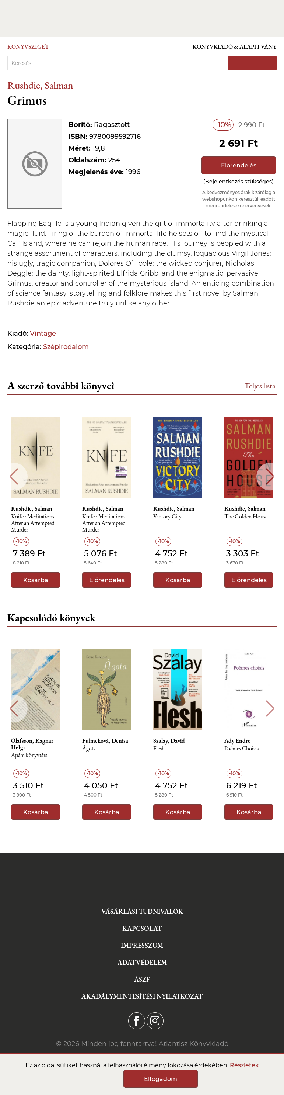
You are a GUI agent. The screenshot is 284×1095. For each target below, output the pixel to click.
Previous (14, 476)
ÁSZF (142, 979)
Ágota (89, 748)
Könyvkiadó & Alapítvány (235, 47)
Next (270, 476)
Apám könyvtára (29, 755)
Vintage (43, 333)
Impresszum (142, 945)
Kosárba (35, 580)
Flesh (159, 748)
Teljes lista (260, 385)
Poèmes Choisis (241, 748)
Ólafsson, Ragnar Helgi (32, 744)
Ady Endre (237, 741)
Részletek (244, 1065)
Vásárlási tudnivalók (142, 911)
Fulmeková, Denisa (105, 741)
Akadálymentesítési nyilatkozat (142, 996)
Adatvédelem (142, 962)
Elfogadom (160, 1078)
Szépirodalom (66, 347)
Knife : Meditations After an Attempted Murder (33, 523)
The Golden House (245, 516)
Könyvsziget (28, 47)
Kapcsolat (142, 928)
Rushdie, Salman (40, 85)
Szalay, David (169, 741)
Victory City (167, 516)
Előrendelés (238, 165)
